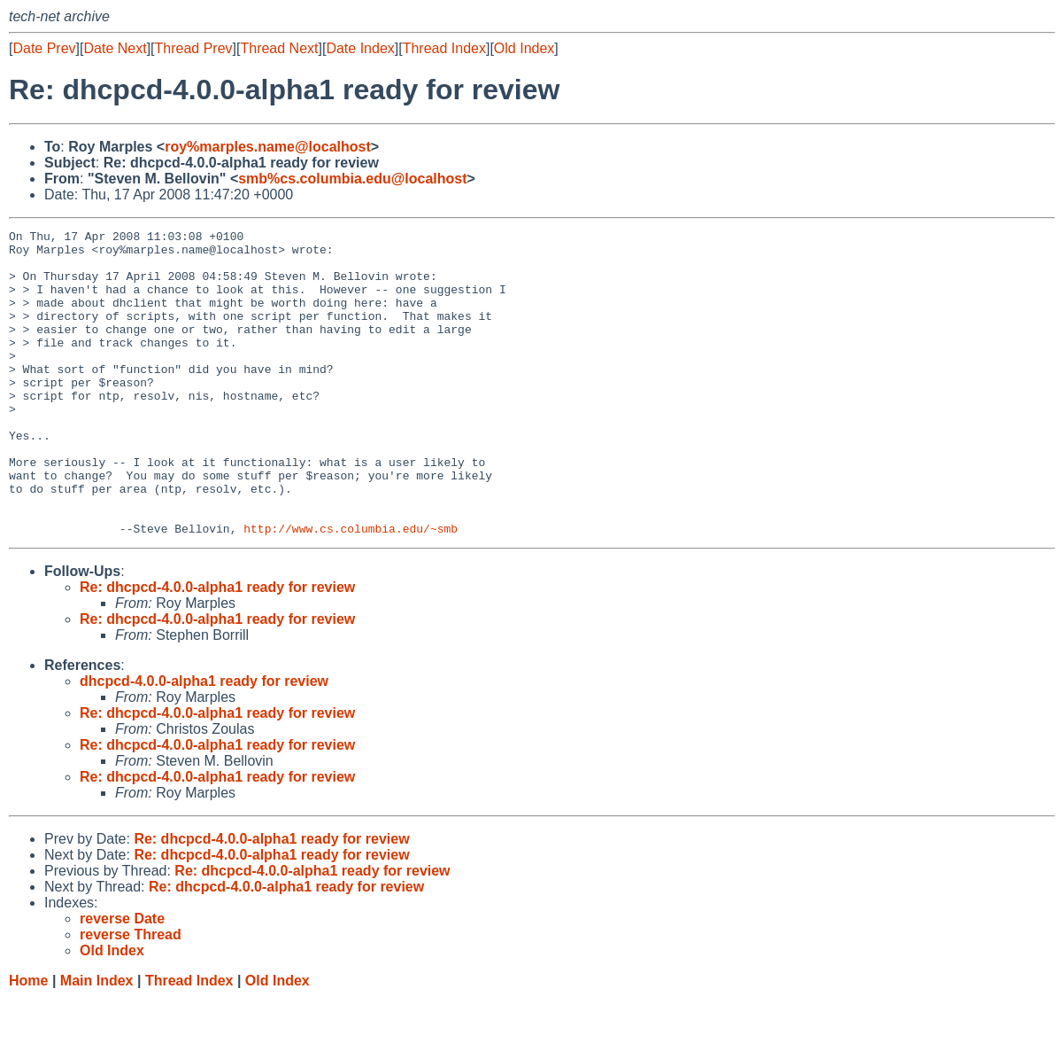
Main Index (97, 1041)
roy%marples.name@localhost (268, 146)
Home (28, 1041)
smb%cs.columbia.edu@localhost (352, 178)
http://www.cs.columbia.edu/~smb (350, 589)
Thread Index (444, 48)
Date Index (360, 48)
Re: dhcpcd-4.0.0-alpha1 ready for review (217, 648)
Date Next (114, 48)
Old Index (524, 48)
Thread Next (279, 48)
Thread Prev (194, 48)
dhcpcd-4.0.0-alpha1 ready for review (204, 742)
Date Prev (43, 48)
